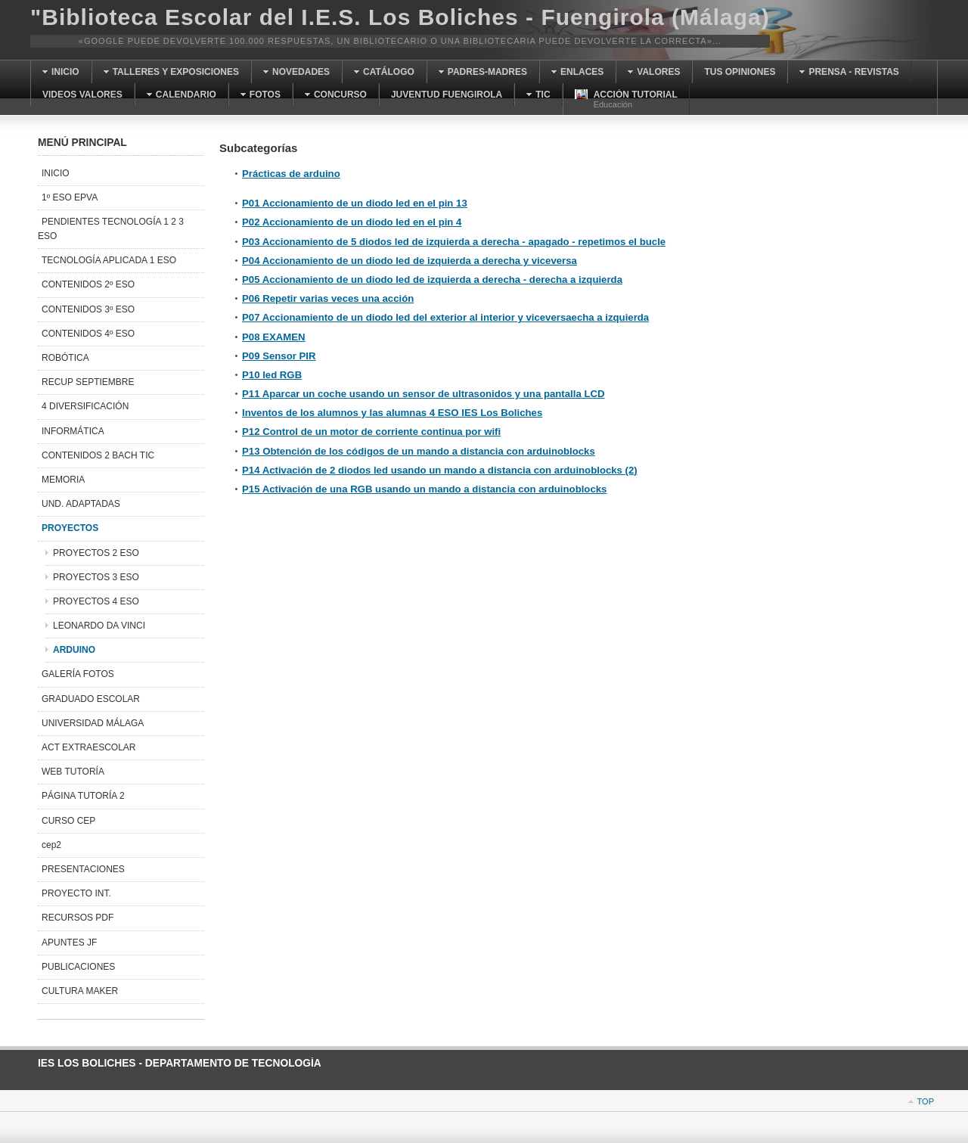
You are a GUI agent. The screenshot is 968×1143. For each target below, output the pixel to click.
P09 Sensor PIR (278, 356)
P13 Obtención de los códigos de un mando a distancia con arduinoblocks (418, 451)
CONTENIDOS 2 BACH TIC (98, 455)
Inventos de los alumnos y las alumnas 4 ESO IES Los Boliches (392, 412)
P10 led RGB (272, 374)
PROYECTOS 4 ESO (96, 601)
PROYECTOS (70, 528)
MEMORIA (63, 479)
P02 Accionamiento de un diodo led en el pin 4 (351, 222)
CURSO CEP (68, 820)
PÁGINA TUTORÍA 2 (83, 795)
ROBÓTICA (65, 358)
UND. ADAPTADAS (81, 504)
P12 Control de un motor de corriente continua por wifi (371, 431)
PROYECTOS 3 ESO (96, 577)
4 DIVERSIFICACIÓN (85, 406)
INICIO (56, 173)
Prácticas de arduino (291, 173)
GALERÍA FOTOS (78, 674)
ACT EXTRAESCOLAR (88, 747)
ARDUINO (74, 649)
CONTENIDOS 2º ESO (88, 284)
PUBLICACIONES (78, 966)
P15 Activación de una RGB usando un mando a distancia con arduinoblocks (424, 489)
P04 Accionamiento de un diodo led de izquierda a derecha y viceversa (409, 260)
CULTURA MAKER (80, 991)
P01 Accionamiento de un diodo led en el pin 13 (354, 203)
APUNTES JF (69, 942)
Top (925, 1101)
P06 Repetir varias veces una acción (328, 298)
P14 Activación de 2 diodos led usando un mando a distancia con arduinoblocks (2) (440, 470)
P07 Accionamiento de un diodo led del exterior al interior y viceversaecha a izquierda (445, 317)
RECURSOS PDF (77, 917)
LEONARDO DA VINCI (99, 625)
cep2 (51, 845)
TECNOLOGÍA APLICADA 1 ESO (109, 260)
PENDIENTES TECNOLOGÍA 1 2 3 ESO (111, 228)
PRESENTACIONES (83, 869)
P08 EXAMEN (274, 337)
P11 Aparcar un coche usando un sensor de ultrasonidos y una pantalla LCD (423, 393)
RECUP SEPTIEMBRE (88, 382)
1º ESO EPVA (70, 197)
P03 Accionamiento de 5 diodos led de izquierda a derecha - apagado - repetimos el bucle (454, 241)
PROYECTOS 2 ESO (96, 553)
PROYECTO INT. (76, 893)
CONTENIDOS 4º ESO (88, 333)
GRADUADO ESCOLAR (91, 699)
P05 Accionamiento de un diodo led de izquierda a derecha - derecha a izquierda (432, 279)
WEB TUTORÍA (73, 771)
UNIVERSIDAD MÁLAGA (93, 723)
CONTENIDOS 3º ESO (88, 309)
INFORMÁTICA (73, 431)
